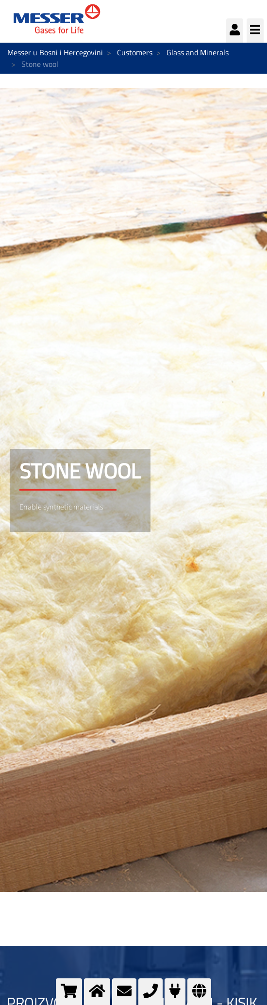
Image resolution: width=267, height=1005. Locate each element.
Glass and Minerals (198, 52)
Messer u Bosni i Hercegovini (55, 52)
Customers (134, 52)
